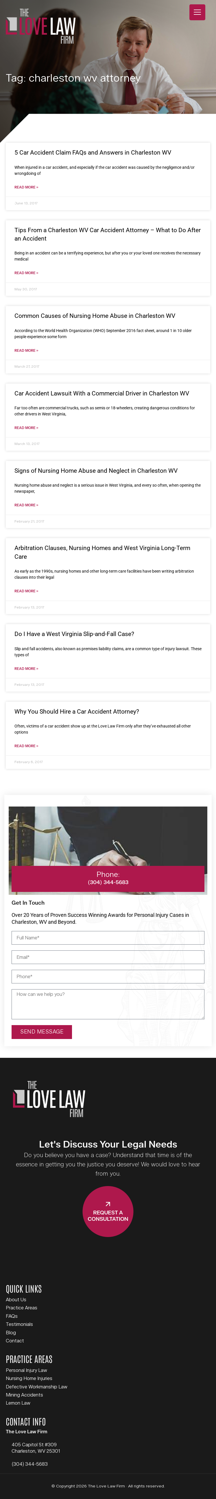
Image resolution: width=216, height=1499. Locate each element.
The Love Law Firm (40, 26)
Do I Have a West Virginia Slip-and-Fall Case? (74, 634)
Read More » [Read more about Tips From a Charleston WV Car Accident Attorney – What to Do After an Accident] (26, 273)
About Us (16, 1299)
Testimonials (19, 1324)
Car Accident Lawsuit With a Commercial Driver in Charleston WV (101, 393)
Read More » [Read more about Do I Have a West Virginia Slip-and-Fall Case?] (26, 668)
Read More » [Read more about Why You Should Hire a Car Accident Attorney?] (26, 746)
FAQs (12, 1316)
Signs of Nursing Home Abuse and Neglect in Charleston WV (96, 470)
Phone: (108, 874)
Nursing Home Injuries (29, 1378)
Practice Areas (21, 1307)
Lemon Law (18, 1403)
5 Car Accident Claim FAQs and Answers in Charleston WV (92, 152)
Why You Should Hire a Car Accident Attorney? (76, 711)
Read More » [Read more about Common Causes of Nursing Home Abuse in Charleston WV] (26, 350)
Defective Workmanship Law (36, 1386)
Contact (15, 1340)
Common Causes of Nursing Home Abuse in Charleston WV (94, 315)
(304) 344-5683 (30, 1464)
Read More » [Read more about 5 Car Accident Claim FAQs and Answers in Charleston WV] (26, 187)
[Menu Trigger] (197, 12)
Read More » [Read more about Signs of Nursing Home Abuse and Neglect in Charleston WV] (26, 505)
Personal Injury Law (26, 1370)
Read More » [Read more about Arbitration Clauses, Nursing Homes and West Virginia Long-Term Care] (26, 591)
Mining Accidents (24, 1395)
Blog (11, 1332)
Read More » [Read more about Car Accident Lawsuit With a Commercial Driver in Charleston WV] (26, 428)
